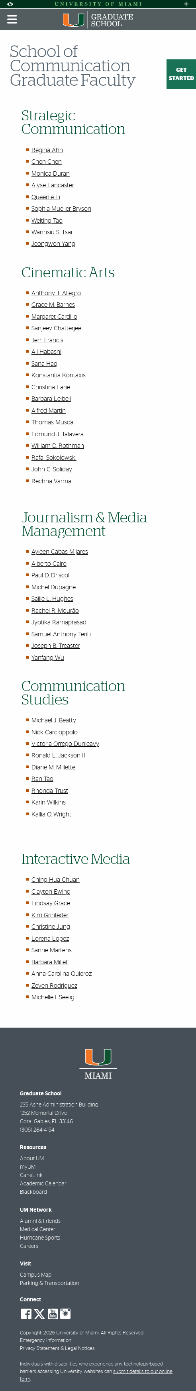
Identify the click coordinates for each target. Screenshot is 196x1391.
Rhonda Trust (49, 791)
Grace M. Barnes (53, 305)
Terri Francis (47, 340)
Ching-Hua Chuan (55, 880)
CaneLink (31, 1175)
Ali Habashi (46, 352)
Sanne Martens (51, 950)
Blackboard (33, 1192)
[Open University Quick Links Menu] (186, 4)
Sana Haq (44, 364)
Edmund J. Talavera (57, 434)
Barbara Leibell (51, 399)
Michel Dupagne (53, 587)
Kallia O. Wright (51, 814)
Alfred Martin (48, 411)
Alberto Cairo (49, 564)
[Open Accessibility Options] (10, 4)
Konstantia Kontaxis (58, 375)
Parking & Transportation (49, 1283)
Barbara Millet (49, 962)
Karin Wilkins (48, 802)
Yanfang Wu (47, 658)
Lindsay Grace (50, 903)
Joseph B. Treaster (55, 646)
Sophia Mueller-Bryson (61, 209)
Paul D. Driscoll (51, 575)
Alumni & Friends (40, 1221)
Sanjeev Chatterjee (56, 328)
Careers (29, 1246)
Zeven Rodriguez (54, 986)
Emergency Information (45, 1340)
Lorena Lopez (50, 939)
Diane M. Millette (53, 767)
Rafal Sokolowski (53, 458)
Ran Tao (42, 779)
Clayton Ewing (51, 892)
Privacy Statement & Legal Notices (57, 1348)
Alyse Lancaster (52, 185)
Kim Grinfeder (50, 915)
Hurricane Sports (40, 1238)
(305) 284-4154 (37, 1130)
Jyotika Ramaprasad (58, 622)
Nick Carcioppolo (54, 732)
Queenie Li (45, 197)
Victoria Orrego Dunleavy (65, 744)
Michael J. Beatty (53, 720)
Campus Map (35, 1275)
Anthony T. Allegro (56, 293)
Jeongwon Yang (53, 244)
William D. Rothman (57, 446)
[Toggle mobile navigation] (12, 19)
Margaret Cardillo (54, 317)
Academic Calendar (43, 1184)
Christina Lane (50, 387)
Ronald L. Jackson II (58, 755)
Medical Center (37, 1229)
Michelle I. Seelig (52, 997)
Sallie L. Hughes (52, 599)
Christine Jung (50, 927)
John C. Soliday (51, 469)
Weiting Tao (47, 221)
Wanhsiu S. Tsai (51, 232)
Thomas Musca (52, 422)
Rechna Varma (51, 481)
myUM (27, 1167)
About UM (32, 1158)
